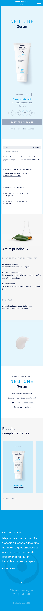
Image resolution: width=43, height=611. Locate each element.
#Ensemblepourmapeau (21, 589)
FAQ (29, 407)
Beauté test (31, 398)
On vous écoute (28, 402)
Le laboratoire (8, 568)
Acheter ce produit (22, 122)
